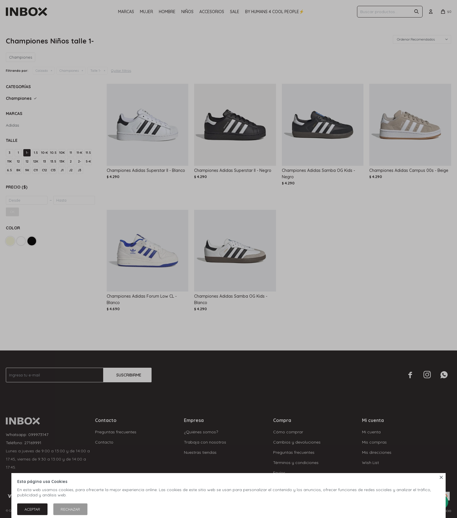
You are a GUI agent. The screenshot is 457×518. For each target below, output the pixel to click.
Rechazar (70, 509)
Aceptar (32, 509)
